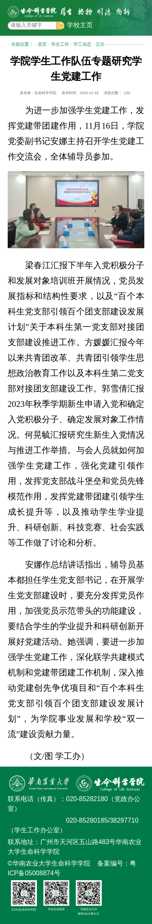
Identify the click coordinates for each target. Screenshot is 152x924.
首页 (42, 44)
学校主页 (80, 24)
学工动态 (82, 44)
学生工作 (60, 44)
